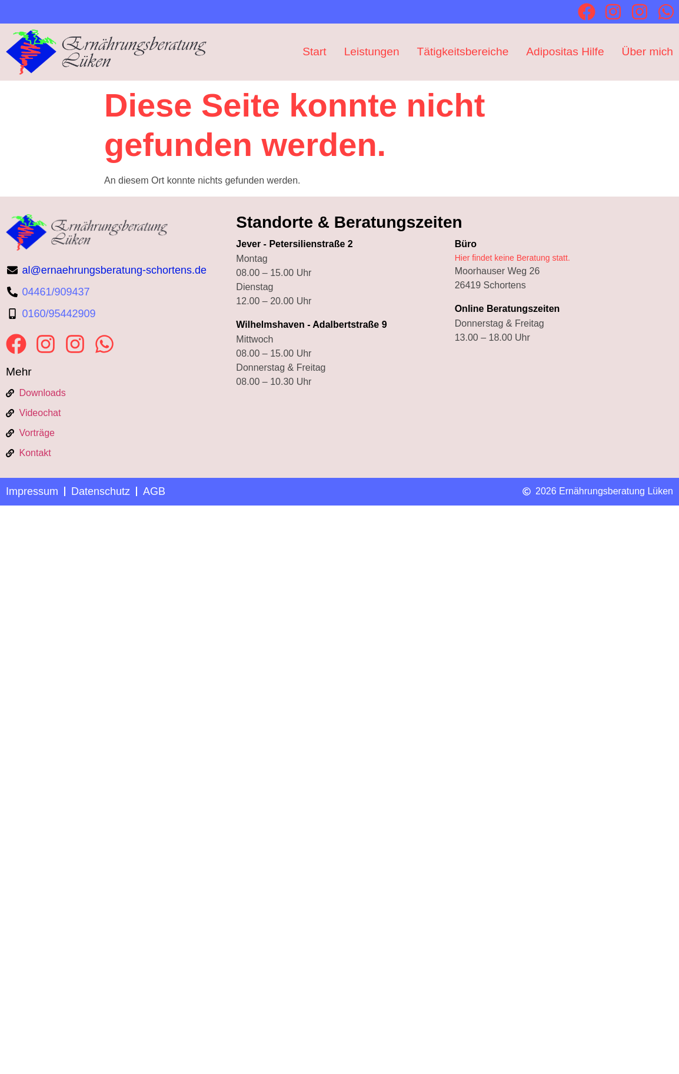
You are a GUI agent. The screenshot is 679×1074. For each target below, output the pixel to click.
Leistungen (372, 51)
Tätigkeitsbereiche (463, 51)
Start (314, 51)
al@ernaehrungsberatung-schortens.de (114, 270)
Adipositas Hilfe (565, 51)
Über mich (647, 51)
